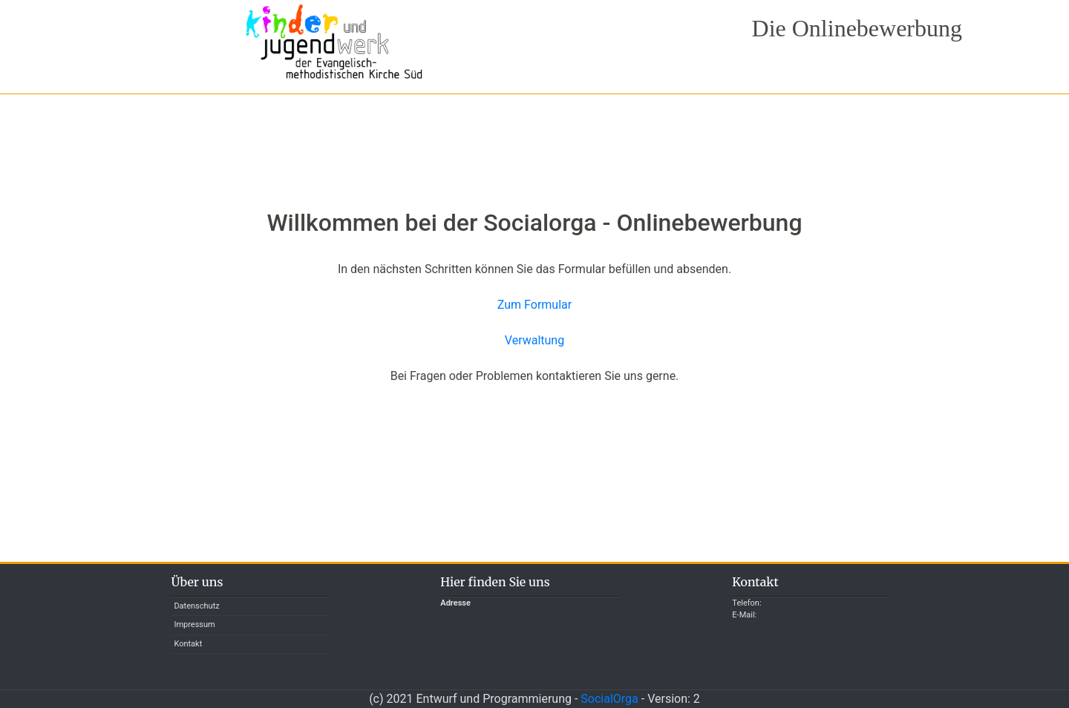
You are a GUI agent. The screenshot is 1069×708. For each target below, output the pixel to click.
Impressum (194, 624)
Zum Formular (534, 305)
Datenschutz (196, 606)
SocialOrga (609, 699)
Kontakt (188, 644)
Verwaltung (534, 340)
